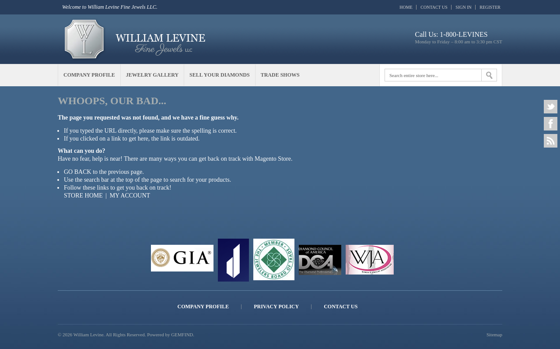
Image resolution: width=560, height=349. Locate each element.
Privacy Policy (276, 306)
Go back (77, 172)
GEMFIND (182, 334)
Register (490, 7)
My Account (130, 195)
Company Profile (203, 306)
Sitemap (494, 334)
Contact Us (434, 7)
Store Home (83, 195)
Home (405, 7)
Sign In (463, 7)
